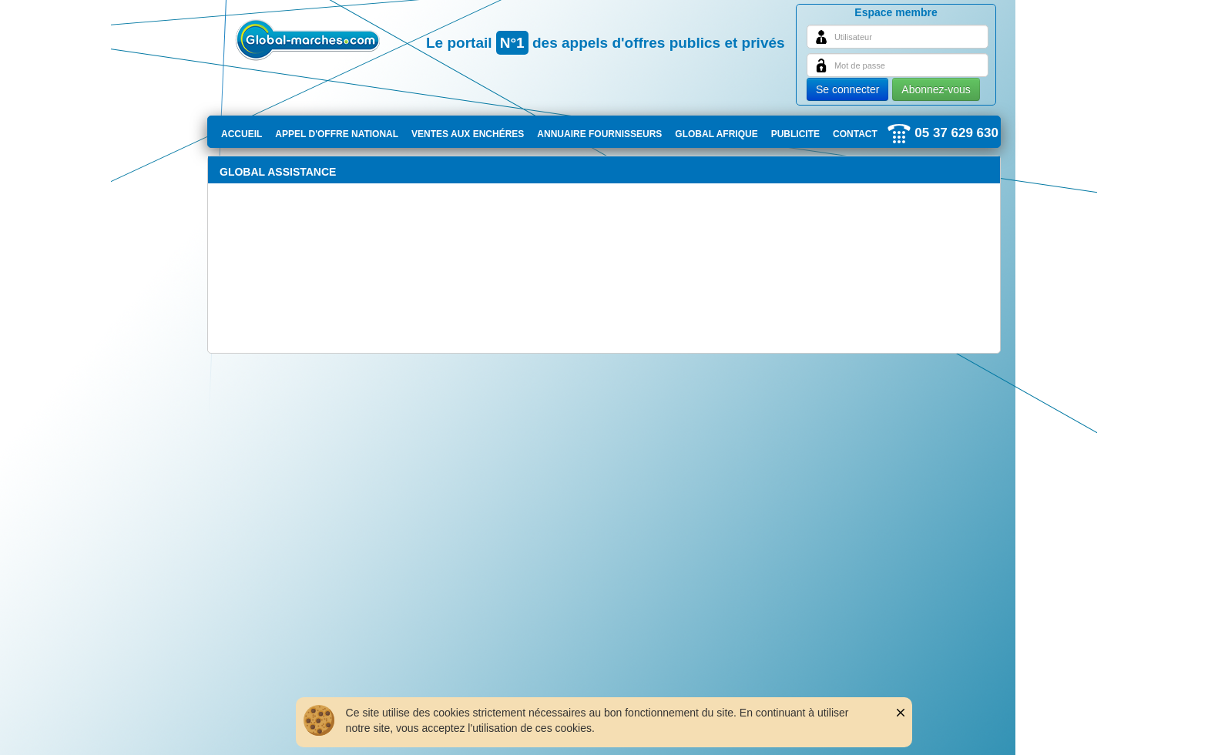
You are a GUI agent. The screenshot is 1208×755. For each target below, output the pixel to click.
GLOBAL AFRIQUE (716, 134)
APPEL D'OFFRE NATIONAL (336, 134)
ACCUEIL (241, 134)
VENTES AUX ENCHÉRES (467, 134)
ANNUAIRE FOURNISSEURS (599, 134)
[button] (889, 712)
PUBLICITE (795, 134)
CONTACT (855, 134)
